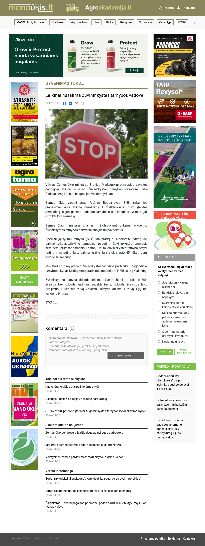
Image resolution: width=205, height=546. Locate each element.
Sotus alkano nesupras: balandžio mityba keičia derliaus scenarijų (88, 491)
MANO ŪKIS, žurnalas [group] (31, 22)
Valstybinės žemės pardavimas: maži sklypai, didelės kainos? (85, 457)
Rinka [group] (109, 22)
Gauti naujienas (24, 280)
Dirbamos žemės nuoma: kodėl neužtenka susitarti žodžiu (83, 445)
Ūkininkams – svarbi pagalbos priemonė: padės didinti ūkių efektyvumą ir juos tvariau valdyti (170, 428)
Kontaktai (189, 538)
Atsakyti (165, 351)
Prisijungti (126, 355)
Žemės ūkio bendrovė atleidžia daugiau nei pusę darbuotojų (84, 432)
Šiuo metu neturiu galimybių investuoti (173, 334)
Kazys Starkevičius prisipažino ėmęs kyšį (72, 386)
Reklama (174, 538)
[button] (10, 22)
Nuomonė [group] (145, 22)
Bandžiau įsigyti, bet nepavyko (173, 295)
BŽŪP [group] (182, 22)
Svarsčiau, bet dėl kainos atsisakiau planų (175, 305)
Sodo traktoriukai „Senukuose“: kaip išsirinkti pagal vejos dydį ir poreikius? (93, 478)
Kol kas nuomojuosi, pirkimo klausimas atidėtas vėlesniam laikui (173, 319)
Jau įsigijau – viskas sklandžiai (173, 285)
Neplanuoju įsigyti (171, 341)
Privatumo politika (153, 538)
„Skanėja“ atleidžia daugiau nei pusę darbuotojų (76, 399)
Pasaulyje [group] (165, 22)
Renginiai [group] (126, 22)
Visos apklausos (184, 351)
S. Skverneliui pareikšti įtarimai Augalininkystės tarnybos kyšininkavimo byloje (95, 411)
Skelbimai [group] (58, 22)
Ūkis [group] (96, 22)
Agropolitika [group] (79, 22)
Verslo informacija (173, 366)
